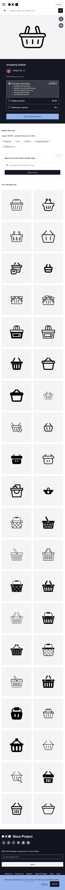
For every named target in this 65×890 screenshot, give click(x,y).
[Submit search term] (60, 10)
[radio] (32, 88)
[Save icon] (61, 19)
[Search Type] (5, 10)
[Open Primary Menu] (3, 4)
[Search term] (33, 10)
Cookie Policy (29, 880)
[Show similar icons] (61, 25)
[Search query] (32, 165)
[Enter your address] (32, 857)
